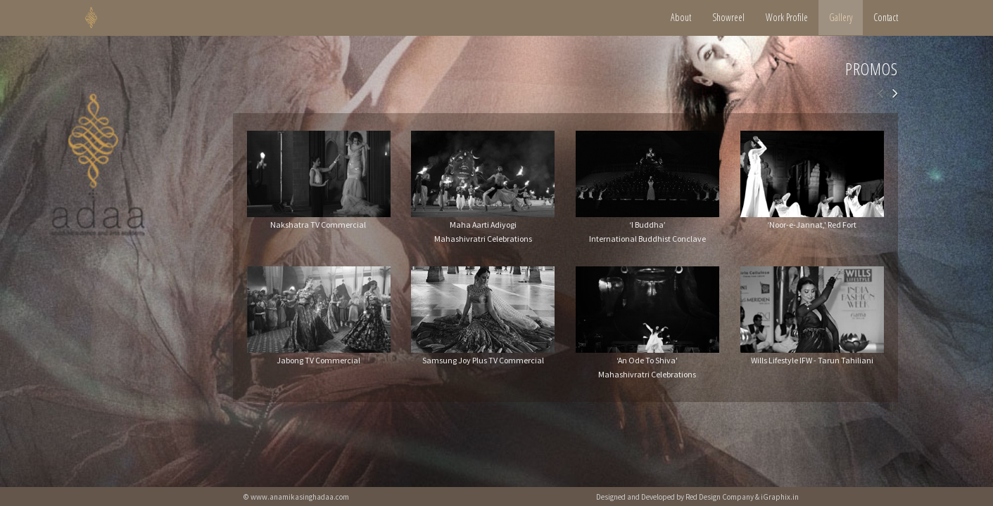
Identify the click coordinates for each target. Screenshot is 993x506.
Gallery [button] (840, 17)
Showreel (728, 17)
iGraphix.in (780, 497)
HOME (108, 17)
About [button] (681, 17)
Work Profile (787, 17)
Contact (885, 17)
